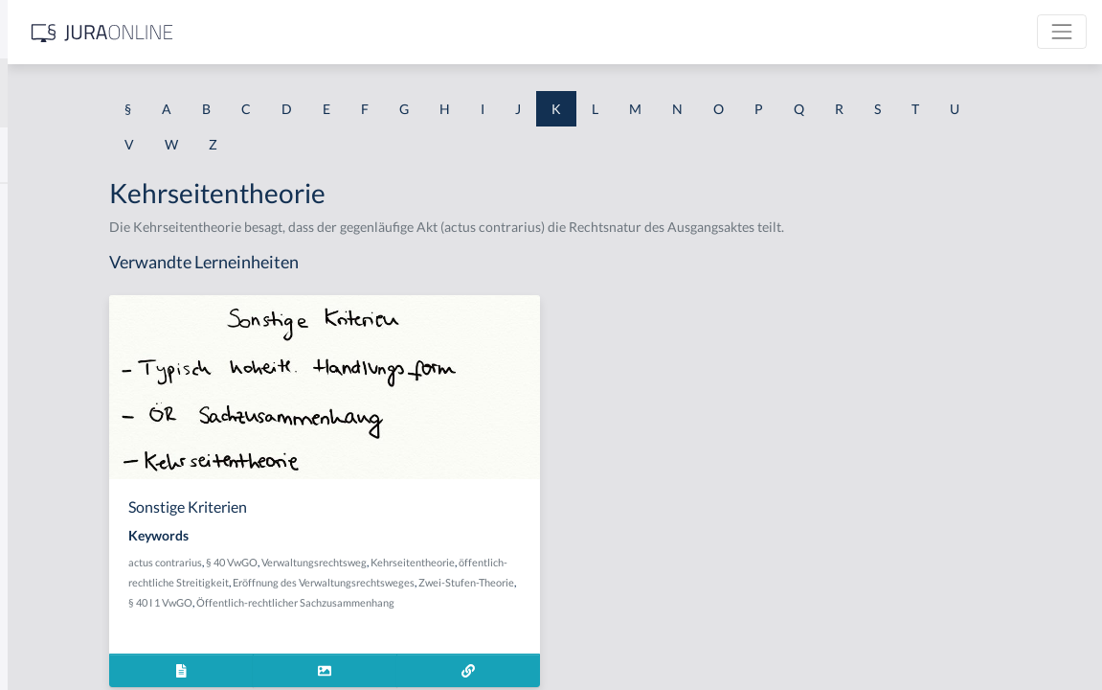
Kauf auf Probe (60, 333)
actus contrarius (377, 562)
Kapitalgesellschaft (71, 247)
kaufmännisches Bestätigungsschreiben (131, 548)
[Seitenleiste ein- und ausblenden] (275, 29)
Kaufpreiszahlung (67, 592)
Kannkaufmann (60, 204)
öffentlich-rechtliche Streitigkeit (414, 582)
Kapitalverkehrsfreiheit (84, 290)
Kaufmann (46, 505)
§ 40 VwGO (443, 562)
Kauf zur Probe (60, 419)
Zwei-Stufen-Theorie (507, 602)
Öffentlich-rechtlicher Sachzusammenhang (439, 622)
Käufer (35, 462)
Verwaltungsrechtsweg (525, 562)
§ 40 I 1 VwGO (591, 602)
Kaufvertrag (51, 635)
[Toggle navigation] (1062, 31)
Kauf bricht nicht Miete (84, 376)
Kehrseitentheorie (624, 562)
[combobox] (153, 93)
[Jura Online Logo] (401, 32)
